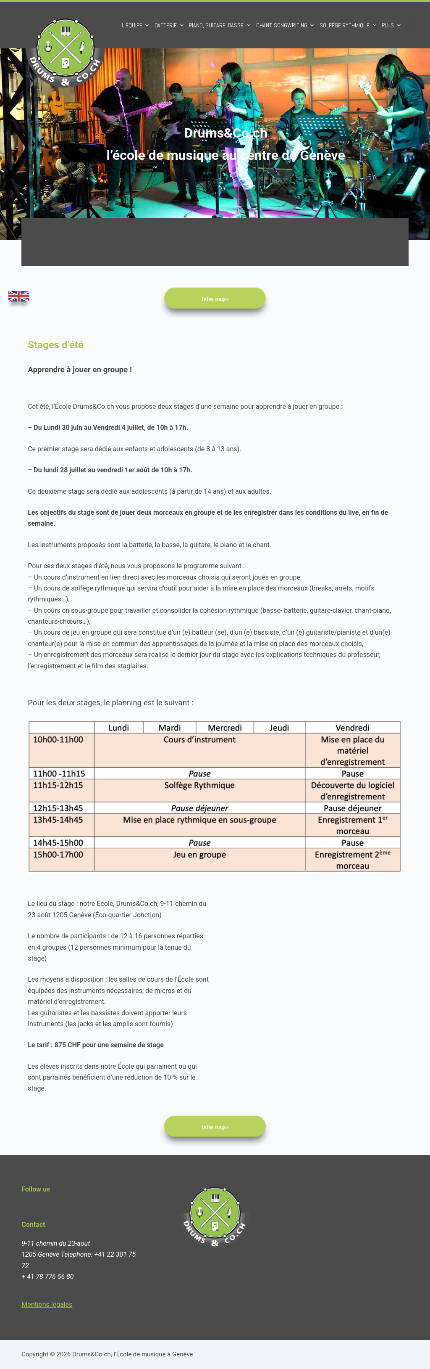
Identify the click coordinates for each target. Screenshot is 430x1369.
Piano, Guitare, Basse (220, 25)
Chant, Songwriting (286, 25)
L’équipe (136, 25)
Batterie (170, 25)
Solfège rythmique (349, 25)
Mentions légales (46, 1304)
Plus (392, 25)
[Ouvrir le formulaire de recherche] (414, 25)
